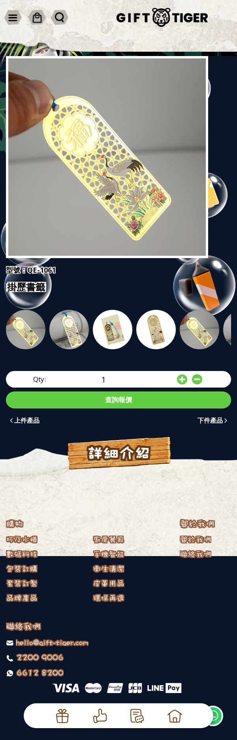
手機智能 (108, 554)
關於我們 (195, 539)
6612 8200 (39, 672)
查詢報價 (118, 399)
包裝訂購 (22, 569)
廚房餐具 (108, 539)
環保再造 (108, 598)
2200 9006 (39, 657)
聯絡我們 (195, 554)
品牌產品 (22, 598)
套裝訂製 (22, 583)
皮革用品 (108, 583)
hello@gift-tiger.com (52, 642)
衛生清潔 (108, 569)
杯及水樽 (22, 539)
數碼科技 (22, 554)
